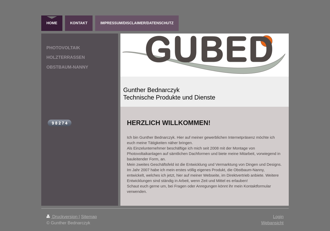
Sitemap (89, 216)
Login (278, 216)
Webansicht (272, 222)
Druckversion (62, 216)
